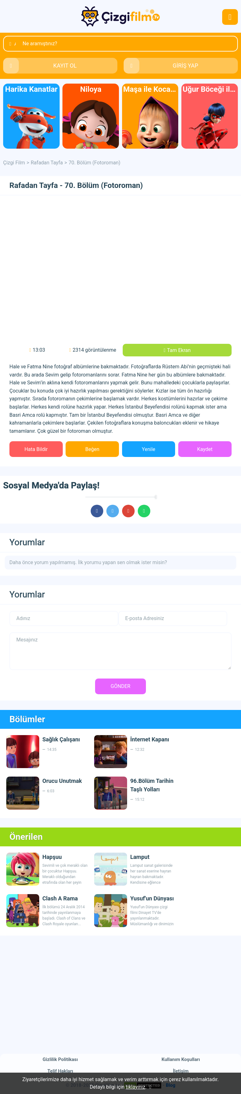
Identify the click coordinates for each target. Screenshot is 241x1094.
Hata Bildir (36, 449)
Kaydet (204, 449)
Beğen (92, 449)
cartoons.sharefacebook (97, 511)
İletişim (181, 1071)
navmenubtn (230, 17)
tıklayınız (135, 1087)
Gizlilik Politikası (60, 1059)
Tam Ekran (178, 350)
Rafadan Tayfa (47, 163)
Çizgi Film (120, 16)
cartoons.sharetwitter (112, 511)
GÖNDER (121, 686)
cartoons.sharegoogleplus (128, 511)
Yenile (148, 449)
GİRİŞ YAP (185, 65)
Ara (15, 44)
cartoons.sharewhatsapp (144, 511)
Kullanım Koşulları (181, 1059)
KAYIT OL (65, 65)
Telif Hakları (60, 1071)
